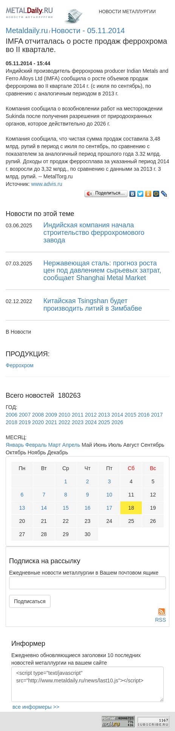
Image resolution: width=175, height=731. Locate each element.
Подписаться (30, 601)
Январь (15, 445)
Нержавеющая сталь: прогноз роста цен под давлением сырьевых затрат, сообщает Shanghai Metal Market (102, 270)
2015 (130, 415)
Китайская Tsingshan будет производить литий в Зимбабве (92, 304)
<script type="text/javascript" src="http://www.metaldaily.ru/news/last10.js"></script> (87, 684)
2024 (91, 422)
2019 (25, 422)
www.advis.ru (46, 184)
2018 (11, 422)
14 (44, 508)
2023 (77, 422)
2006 (11, 415)
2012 (91, 415)
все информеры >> (35, 707)
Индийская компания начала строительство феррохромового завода (93, 232)
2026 (117, 422)
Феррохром (20, 365)
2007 (25, 415)
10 (109, 495)
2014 (117, 415)
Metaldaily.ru (27, 30)
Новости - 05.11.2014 (88, 30)
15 (66, 508)
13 (22, 508)
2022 (64, 422)
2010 (64, 415)
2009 (51, 415)
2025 (104, 422)
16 (87, 508)
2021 (51, 422)
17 (109, 508)
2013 (104, 415)
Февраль (36, 445)
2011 (77, 415)
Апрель (71, 445)
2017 (157, 415)
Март (54, 445)
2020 (38, 422)
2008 (38, 415)
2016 (143, 415)
